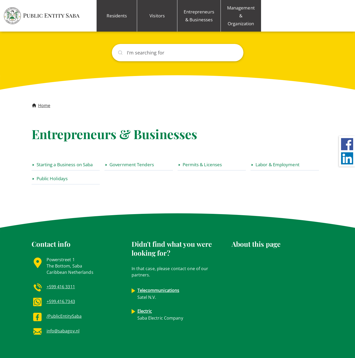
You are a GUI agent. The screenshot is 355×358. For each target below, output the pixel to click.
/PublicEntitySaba (64, 316)
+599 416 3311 (61, 287)
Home (44, 105)
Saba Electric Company (160, 314)
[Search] (177, 52)
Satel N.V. (158, 294)
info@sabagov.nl (63, 331)
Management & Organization (241, 16)
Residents (117, 16)
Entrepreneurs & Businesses (199, 16)
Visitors (157, 16)
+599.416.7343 (61, 301)
